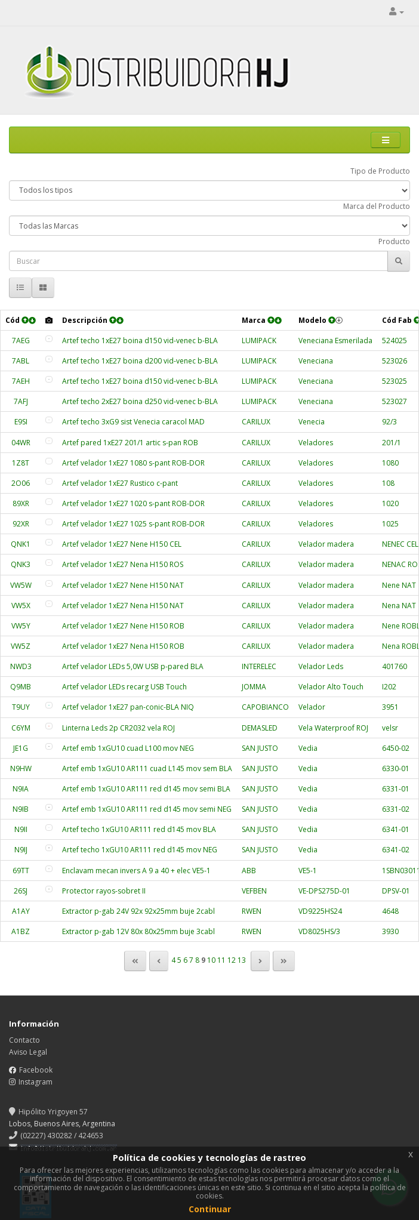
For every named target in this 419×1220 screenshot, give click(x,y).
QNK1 (20, 544)
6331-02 (395, 809)
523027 (394, 401)
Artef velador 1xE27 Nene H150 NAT (123, 585)
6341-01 (395, 829)
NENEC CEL (400, 544)
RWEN (251, 911)
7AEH (21, 381)
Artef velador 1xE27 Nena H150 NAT (123, 605)
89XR (21, 503)
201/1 (391, 443)
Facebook (36, 1070)
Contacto (24, 1040)
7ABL (20, 361)
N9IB (21, 809)
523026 (394, 361)
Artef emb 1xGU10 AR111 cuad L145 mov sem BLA (147, 768)
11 (221, 960)
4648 (390, 911)
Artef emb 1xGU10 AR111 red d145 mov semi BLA (146, 789)
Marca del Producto (376, 206)
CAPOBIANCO (265, 707)
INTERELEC (259, 666)
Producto (394, 241)
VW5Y (20, 626)
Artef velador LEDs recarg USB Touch (124, 687)
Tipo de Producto (380, 171)
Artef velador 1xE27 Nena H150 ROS (122, 564)
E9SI (20, 422)
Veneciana (315, 361)
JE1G (20, 748)
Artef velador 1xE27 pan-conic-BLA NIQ (128, 707)
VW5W (21, 585)
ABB (249, 870)
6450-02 (395, 748)
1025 (390, 524)
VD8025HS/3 (319, 931)
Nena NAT (399, 605)
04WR (20, 443)
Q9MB (20, 687)
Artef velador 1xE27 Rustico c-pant (120, 483)
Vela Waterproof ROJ (333, 728)
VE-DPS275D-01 (324, 891)
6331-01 (395, 789)
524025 (394, 340)
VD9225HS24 (320, 911)
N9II (20, 829)
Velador (311, 707)
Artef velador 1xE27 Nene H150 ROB (123, 626)
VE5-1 (307, 870)
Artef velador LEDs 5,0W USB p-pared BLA (133, 666)
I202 (389, 687)
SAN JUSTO (260, 748)
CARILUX (256, 422)
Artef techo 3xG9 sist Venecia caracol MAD (133, 422)
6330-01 (395, 768)
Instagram (36, 1082)
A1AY (21, 911)
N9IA (21, 789)
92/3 (389, 422)
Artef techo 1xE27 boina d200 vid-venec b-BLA (140, 361)
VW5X (20, 605)
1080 (390, 463)
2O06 (20, 483)
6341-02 (395, 850)
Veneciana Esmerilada (335, 340)
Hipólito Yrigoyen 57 (48, 1112)
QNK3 (20, 564)
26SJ (20, 891)
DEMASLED (260, 728)
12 (231, 960)
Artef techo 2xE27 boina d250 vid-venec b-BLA (140, 401)
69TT (21, 870)
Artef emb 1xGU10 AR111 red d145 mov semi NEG (147, 809)
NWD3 (21, 666)
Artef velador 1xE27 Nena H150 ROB (123, 646)
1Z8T (20, 463)
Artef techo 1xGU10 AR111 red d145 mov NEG (139, 850)
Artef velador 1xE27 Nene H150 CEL (121, 544)
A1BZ (20, 931)
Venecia (311, 422)
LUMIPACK (259, 340)
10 (211, 960)
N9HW (21, 768)
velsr (390, 728)
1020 (390, 503)
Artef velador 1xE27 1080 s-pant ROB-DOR (133, 463)
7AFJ (21, 401)
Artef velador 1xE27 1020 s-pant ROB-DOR (133, 503)
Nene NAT (399, 585)
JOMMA (254, 687)
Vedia (308, 748)
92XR (21, 524)
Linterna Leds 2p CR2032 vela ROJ (118, 728)
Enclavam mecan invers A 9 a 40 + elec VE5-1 (136, 870)
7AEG (21, 340)
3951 (390, 707)
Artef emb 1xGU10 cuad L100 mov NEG (128, 748)
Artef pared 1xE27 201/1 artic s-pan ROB (130, 443)
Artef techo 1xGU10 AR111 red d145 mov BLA (139, 829)
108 (388, 483)
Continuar (210, 1209)
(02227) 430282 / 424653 (56, 1135)
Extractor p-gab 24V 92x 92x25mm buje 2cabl (138, 911)
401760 (394, 666)
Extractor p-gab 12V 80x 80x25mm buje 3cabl (138, 931)
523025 (394, 381)
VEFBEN (254, 891)
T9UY (21, 707)
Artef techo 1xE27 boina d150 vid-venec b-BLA (140, 340)
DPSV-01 (396, 891)
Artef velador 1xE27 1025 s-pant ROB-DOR (133, 524)
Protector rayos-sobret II (104, 891)
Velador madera (326, 544)
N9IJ (20, 850)
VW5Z (20, 646)
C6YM (20, 728)
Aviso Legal (28, 1052)
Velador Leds (320, 666)
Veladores (315, 443)
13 (242, 960)
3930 (390, 931)
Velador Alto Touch (330, 687)
